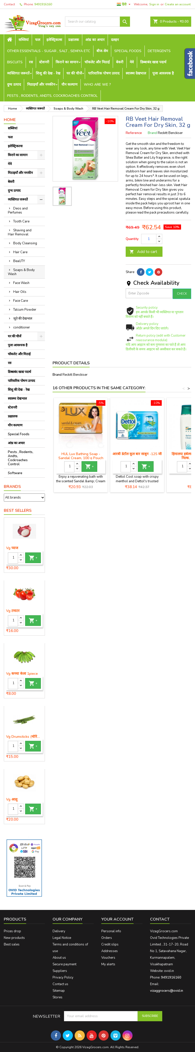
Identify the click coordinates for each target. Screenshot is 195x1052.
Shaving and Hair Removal (19, 232)
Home (10, 120)
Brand (152, 133)
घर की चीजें (74, 73)
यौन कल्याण (69, 84)
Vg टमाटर (13, 611)
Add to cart (143, 251)
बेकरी (119, 62)
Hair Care (20, 252)
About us (59, 957)
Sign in (154, 4)
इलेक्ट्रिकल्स (54, 39)
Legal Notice (62, 938)
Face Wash (21, 283)
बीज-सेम (102, 51)
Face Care (20, 300)
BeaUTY (19, 261)
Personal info (111, 931)
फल (37, 39)
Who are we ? (97, 84)
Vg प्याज (12, 548)
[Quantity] (13, 558)
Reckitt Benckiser (75, 374)
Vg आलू (11, 800)
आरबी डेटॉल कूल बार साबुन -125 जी (137, 454)
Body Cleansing (25, 243)
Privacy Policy (63, 977)
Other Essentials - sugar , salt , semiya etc (48, 51)
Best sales (12, 944)
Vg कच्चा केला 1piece (22, 674)
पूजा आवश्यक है (163, 73)
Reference (134, 133)
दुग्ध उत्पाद (14, 84)
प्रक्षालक (73, 39)
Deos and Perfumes (18, 210)
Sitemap (59, 990)
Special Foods (127, 51)
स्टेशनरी (44, 62)
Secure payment (64, 964)
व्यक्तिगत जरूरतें (18, 73)
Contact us (60, 984)
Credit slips (110, 944)
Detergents (159, 51)
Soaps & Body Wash (21, 272)
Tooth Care (21, 221)
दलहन (115, 39)
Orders (106, 938)
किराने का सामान (67, 62)
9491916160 (43, 4)
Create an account (178, 4)
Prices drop (12, 931)
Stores (57, 997)
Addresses (109, 951)
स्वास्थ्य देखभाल (136, 73)
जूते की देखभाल (22, 318)
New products (14, 938)
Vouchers (108, 957)
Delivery (59, 931)
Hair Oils (19, 292)
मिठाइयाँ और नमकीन (41, 84)
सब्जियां (24, 39)
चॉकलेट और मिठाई (97, 62)
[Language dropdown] (124, 4)
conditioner (21, 327)
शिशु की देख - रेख (48, 73)
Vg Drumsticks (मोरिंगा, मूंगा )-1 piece (24, 737)
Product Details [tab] (71, 363)
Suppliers (60, 971)
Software (15, 473)
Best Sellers (17, 510)
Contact (9, 4)
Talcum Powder (24, 309)
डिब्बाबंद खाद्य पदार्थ (153, 62)
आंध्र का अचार (95, 39)
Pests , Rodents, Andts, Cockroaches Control (52, 95)
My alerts (108, 964)
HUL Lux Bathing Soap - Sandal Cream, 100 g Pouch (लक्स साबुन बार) (80, 458)
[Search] (97, 22)
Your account (117, 919)
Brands (12, 486)
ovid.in (169, 971)
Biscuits (15, 62)
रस (31, 62)
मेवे (132, 62)
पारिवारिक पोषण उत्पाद (103, 73)
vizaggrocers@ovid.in (166, 990)
